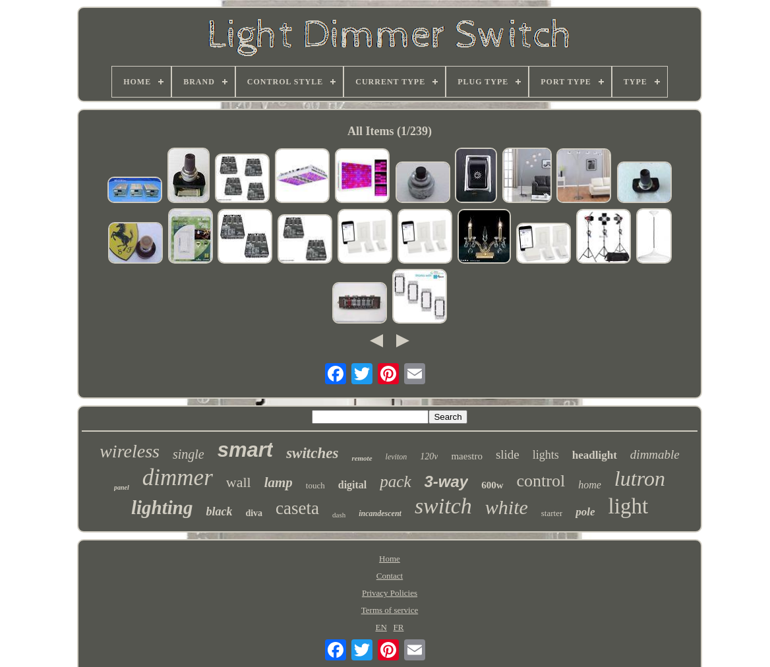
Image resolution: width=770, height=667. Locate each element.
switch (443, 506)
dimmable (655, 454)
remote (361, 458)
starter (551, 513)
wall (238, 482)
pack (395, 481)
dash (338, 515)
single (188, 454)
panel (121, 487)
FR (399, 627)
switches (312, 453)
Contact (389, 576)
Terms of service (389, 610)
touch (315, 485)
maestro (466, 456)
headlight (594, 455)
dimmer (177, 477)
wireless (130, 451)
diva (253, 513)
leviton (396, 456)
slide (507, 454)
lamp (278, 482)
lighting (162, 507)
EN (380, 627)
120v (429, 456)
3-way (447, 481)
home (589, 484)
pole (585, 512)
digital (352, 484)
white (506, 507)
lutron (639, 478)
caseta (297, 508)
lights (546, 454)
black (219, 511)
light (628, 506)
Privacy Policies (389, 593)
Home (389, 559)
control (541, 480)
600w (492, 485)
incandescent (380, 513)
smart (245, 449)
